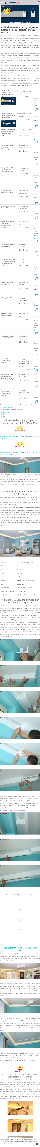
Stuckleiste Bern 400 (10, 1018)
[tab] (20, 416)
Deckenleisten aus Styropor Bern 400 (20, 949)
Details (3, 416)
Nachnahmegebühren (9, 407)
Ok (37, 1144)
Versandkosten (31, 405)
